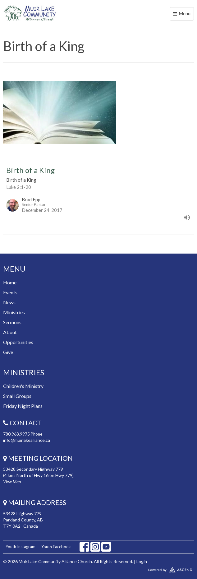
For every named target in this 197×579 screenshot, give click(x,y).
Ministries (14, 312)
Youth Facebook (56, 546)
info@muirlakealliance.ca (26, 440)
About (10, 332)
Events (10, 292)
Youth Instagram (20, 546)
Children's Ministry (23, 386)
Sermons (12, 322)
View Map (12, 481)
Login (141, 561)
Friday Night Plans (23, 406)
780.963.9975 (16, 434)
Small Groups (17, 396)
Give (8, 352)
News (9, 302)
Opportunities (18, 342)
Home (9, 282)
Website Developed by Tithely (98, 568)
